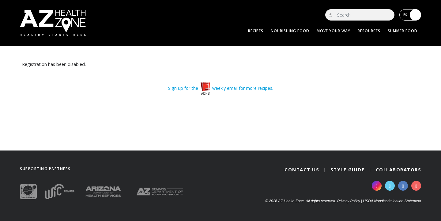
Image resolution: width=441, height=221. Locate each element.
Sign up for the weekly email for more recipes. (220, 88)
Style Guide (347, 169)
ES (412, 15)
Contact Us (302, 169)
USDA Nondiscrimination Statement (392, 201)
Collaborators (398, 169)
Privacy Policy (348, 201)
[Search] (359, 15)
